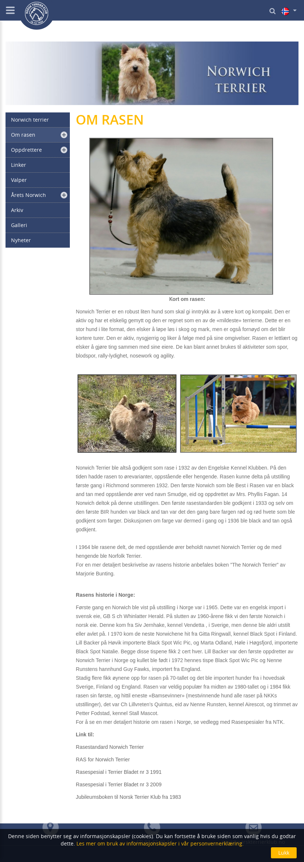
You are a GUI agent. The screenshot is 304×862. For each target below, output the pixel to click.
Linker (18, 164)
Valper (19, 179)
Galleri (19, 225)
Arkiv (17, 209)
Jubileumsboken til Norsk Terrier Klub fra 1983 (128, 797)
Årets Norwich (28, 194)
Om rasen (23, 134)
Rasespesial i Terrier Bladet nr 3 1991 (118, 772)
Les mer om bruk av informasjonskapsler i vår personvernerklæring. (159, 843)
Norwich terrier (30, 119)
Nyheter (21, 240)
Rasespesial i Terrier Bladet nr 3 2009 (118, 784)
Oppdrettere (26, 149)
